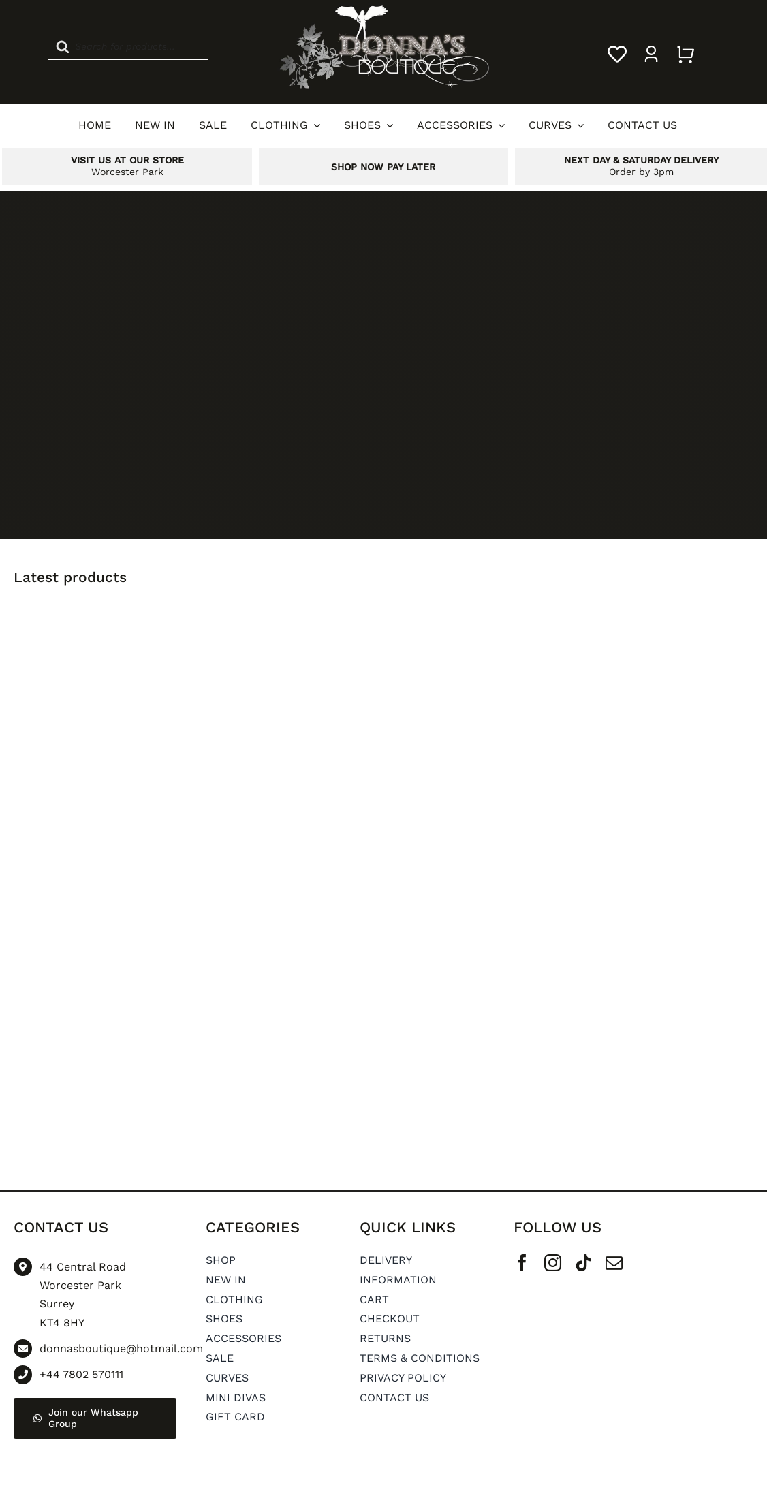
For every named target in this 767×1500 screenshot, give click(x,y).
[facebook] (522, 1262)
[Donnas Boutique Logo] (383, 8)
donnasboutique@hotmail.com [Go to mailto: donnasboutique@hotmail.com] (121, 1348)
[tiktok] (583, 1262)
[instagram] (552, 1262)
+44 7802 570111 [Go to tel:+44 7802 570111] (81, 1374)
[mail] (614, 1262)
